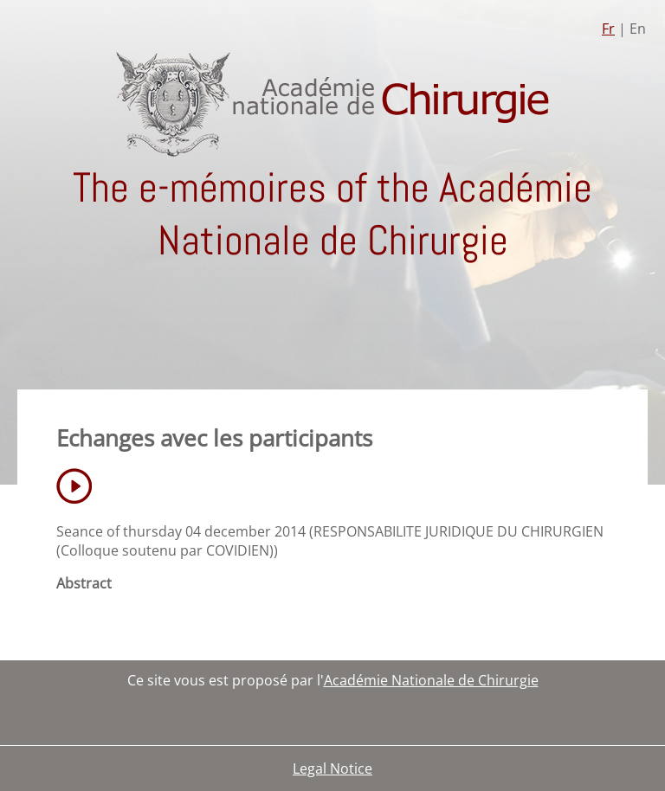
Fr (608, 28)
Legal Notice (332, 768)
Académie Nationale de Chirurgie (431, 680)
